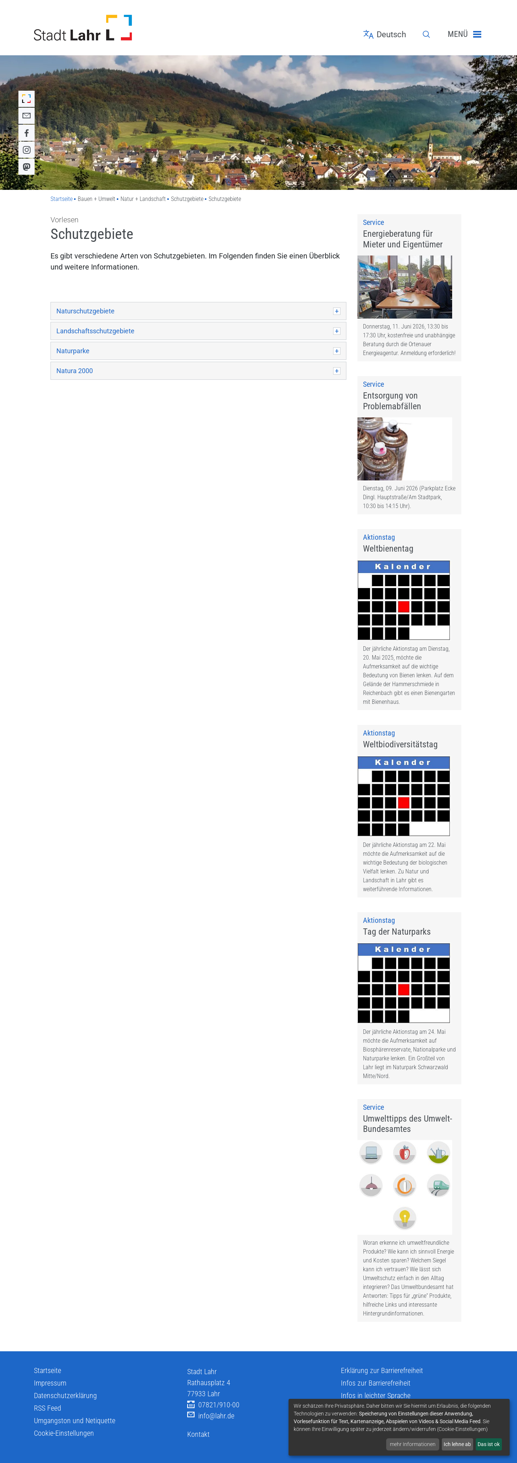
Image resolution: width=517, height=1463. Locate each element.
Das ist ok (489, 1444)
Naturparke (73, 351)
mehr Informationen (413, 1444)
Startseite (47, 1412)
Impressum (50, 1425)
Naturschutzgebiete (85, 311)
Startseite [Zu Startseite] (61, 198)
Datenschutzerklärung (65, 1438)
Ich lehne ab (457, 1444)
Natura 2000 (74, 371)
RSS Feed (47, 1450)
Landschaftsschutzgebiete (95, 331)
